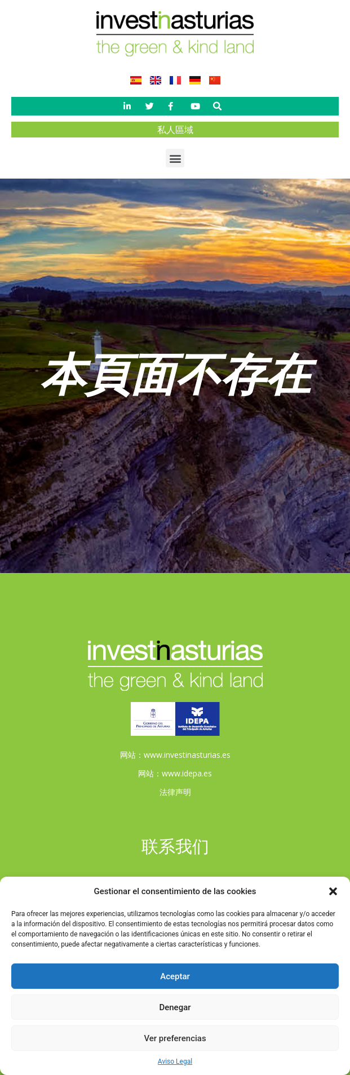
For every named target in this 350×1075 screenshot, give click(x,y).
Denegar (174, 1007)
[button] (333, 891)
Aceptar (175, 976)
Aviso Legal (175, 1061)
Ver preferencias (175, 1038)
